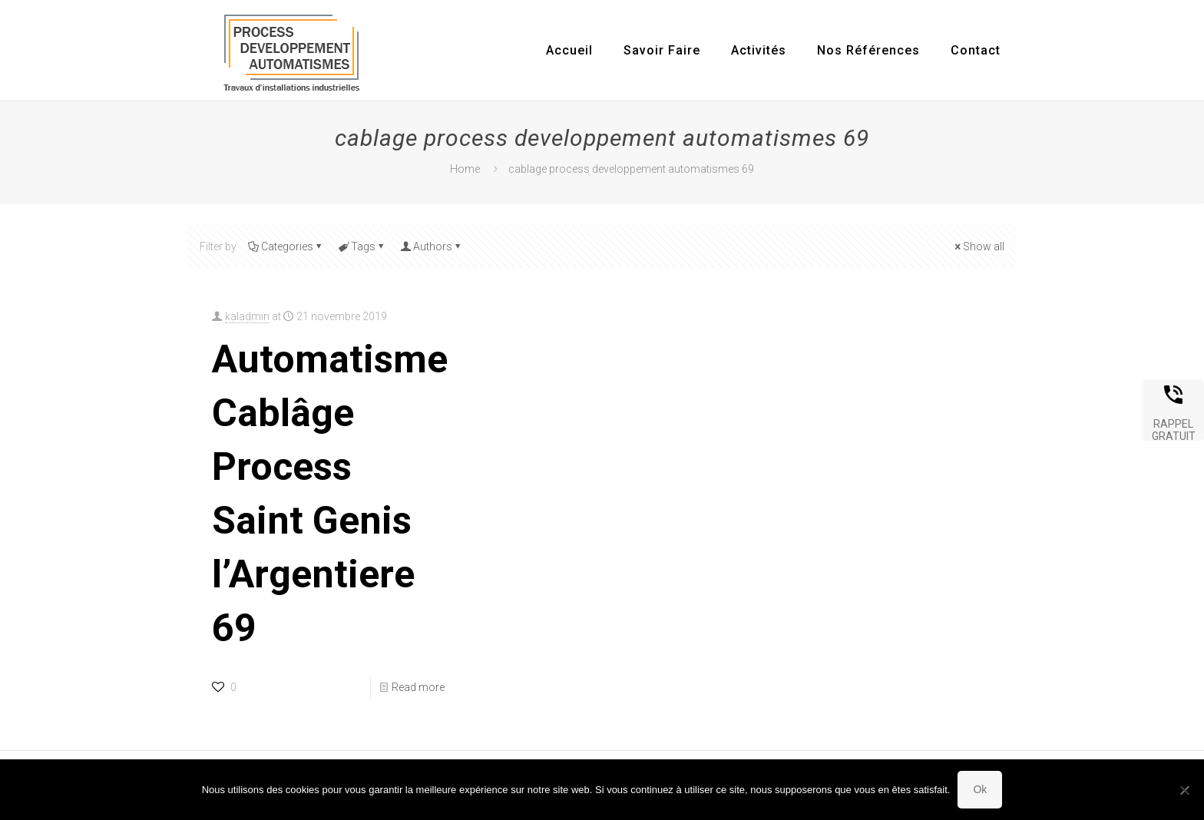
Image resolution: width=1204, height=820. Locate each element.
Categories (286, 246)
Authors (431, 246)
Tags (362, 246)
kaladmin (247, 316)
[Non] (1184, 790)
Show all (978, 246)
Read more (418, 687)
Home (465, 169)
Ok (980, 789)
